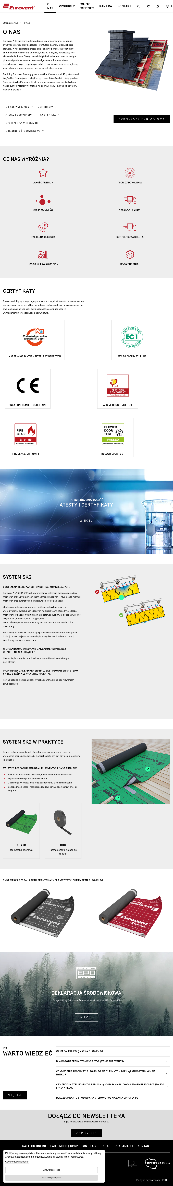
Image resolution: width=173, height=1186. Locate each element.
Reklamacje (124, 1146)
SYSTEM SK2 (50, 114)
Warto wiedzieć (87, 6)
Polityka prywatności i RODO (152, 1180)
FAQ (53, 1146)
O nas (50, 6)
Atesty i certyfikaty (20, 114)
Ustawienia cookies (51, 1170)
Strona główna (10, 23)
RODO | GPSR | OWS (73, 1146)
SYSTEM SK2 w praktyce (23, 123)
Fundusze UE (100, 1146)
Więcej (86, 520)
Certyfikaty (47, 107)
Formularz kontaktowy (142, 119)
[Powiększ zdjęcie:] (42, 914)
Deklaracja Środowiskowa (25, 131)
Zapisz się (86, 1133)
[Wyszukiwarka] (138, 6)
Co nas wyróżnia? (19, 107)
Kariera (105, 6)
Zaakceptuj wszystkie (51, 1177)
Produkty (67, 6)
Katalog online (34, 1146)
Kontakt (124, 6)
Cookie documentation (17, 1161)
